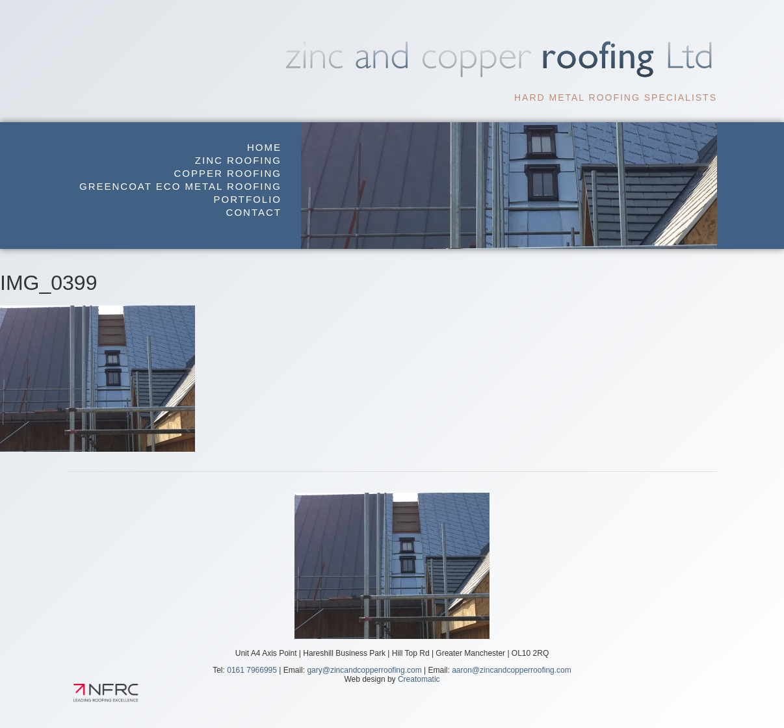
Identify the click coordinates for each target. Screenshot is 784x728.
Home (264, 147)
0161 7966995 (252, 670)
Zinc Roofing (238, 160)
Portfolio (247, 199)
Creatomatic (419, 679)
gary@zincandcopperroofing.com (364, 670)
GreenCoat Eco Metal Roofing (180, 186)
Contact (253, 212)
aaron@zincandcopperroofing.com (511, 670)
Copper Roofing (227, 173)
